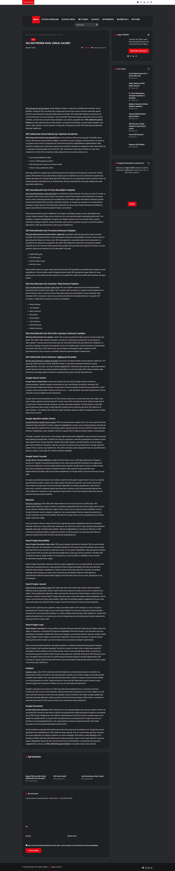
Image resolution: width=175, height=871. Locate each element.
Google (95, 19)
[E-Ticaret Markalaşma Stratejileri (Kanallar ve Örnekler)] (121, 96)
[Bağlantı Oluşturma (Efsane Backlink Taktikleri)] (121, 107)
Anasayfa (29, 35)
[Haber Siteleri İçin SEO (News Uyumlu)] (121, 86)
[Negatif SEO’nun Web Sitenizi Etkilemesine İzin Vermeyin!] (38, 767)
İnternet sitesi (71, 836)
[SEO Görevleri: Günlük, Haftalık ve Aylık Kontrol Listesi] (121, 127)
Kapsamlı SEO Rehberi (137, 144)
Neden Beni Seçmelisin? (138, 51)
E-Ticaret (83, 19)
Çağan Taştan (31, 48)
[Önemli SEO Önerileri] (121, 137)
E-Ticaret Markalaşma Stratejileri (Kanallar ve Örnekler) (137, 95)
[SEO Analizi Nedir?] (66, 767)
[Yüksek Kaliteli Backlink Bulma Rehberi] (121, 117)
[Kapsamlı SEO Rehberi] (121, 147)
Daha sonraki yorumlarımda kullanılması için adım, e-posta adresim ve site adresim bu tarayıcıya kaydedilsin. (62, 845)
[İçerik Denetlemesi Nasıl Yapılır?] (93, 767)
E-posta (29, 836)
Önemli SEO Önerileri (136, 134)
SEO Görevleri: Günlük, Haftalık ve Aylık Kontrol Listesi (137, 126)
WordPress (108, 19)
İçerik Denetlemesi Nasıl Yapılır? (92, 776)
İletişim (136, 19)
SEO (36, 19)
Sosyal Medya (68, 19)
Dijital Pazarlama (50, 19)
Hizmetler (122, 19)
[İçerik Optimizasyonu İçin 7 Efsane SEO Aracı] (121, 76)
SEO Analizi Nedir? (60, 776)
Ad (27, 826)
